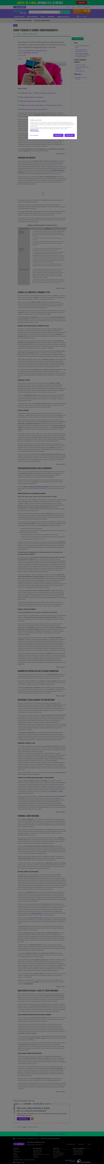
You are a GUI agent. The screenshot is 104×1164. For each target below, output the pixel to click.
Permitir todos (69, 135)
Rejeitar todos (58, 135)
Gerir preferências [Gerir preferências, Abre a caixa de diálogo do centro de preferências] (34, 135)
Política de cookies (34, 130)
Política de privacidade (34, 131)
